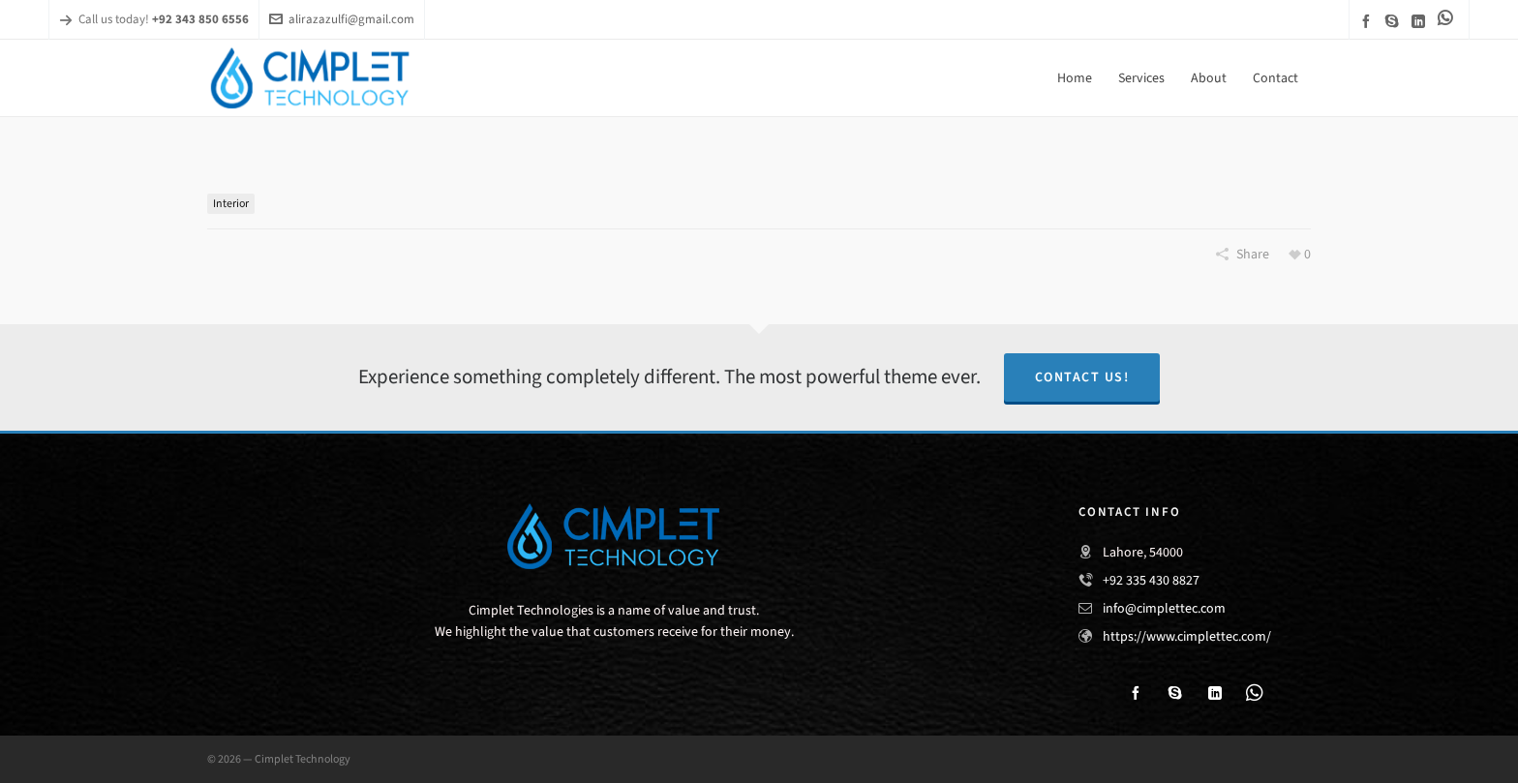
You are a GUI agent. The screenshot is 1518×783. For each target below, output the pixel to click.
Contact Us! (1082, 377)
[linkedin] (1421, 21)
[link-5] (1448, 17)
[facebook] (1369, 21)
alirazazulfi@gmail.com (341, 19)
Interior (231, 203)
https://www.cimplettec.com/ (1187, 636)
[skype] (1395, 21)
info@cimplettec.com (1164, 608)
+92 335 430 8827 (1151, 580)
